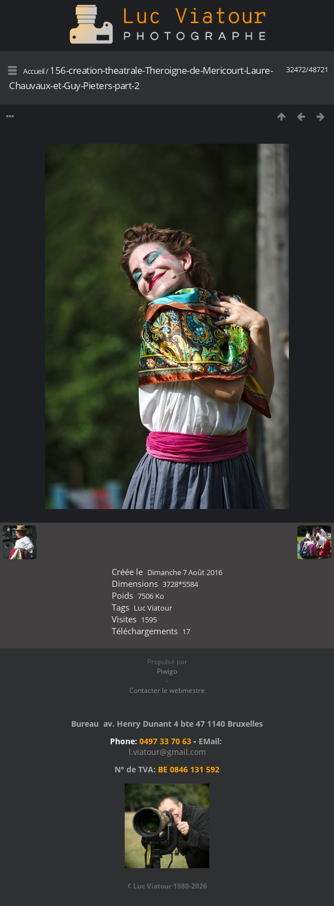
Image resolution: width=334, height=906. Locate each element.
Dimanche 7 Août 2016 (184, 572)
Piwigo (167, 671)
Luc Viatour (153, 608)
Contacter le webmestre (167, 690)
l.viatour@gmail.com (167, 751)
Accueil (34, 71)
